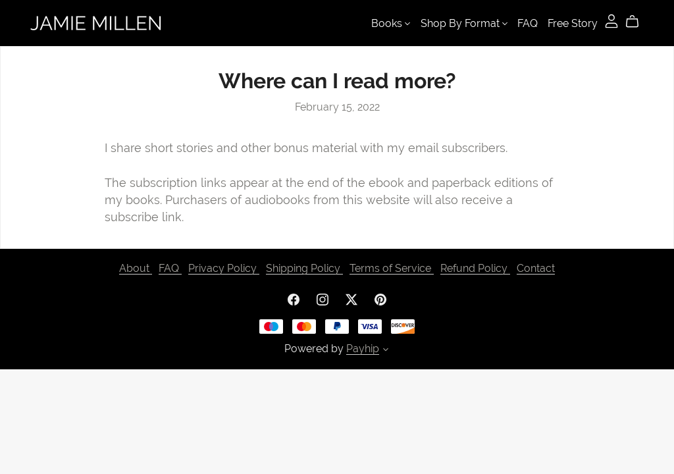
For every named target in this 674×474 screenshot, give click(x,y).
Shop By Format (464, 23)
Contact (536, 268)
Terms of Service (392, 268)
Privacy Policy (223, 268)
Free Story (573, 23)
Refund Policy (475, 268)
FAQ (527, 23)
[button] (386, 351)
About (135, 268)
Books (390, 23)
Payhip (362, 348)
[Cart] (637, 21)
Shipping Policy (304, 268)
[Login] (611, 20)
